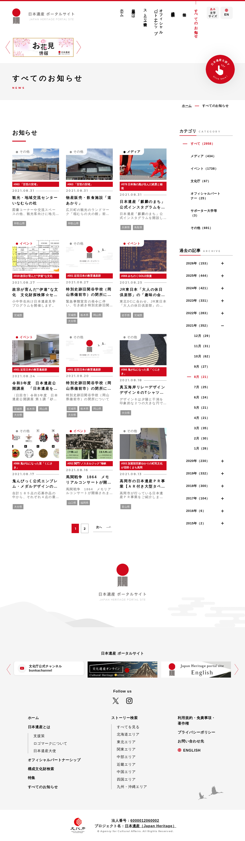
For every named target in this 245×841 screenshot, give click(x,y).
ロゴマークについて (50, 743)
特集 (184, 10)
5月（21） (202, 407)
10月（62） (203, 356)
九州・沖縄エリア (132, 787)
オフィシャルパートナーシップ (158, 20)
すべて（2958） (203, 143)
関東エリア (126, 749)
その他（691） (202, 228)
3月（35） (202, 428)
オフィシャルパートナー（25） (205, 196)
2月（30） (202, 438)
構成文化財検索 (173, 10)
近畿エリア (126, 764)
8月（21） (202, 377)
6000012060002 (144, 820)
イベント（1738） (204, 168)
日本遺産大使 (44, 751)
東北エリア (126, 742)
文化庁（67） (201, 181)
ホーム (122, 11)
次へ (99, 527)
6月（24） (202, 397)
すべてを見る (128, 727)
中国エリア (126, 772)
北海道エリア (128, 734)
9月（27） (202, 366)
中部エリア (126, 757)
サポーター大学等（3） (204, 213)
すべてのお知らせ (196, 22)
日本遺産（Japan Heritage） (150, 826)
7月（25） (202, 387)
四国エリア (126, 779)
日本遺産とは (134, 11)
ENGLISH (192, 750)
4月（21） (202, 418)
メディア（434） (203, 156)
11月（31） (203, 346)
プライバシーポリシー (197, 732)
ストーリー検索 (145, 13)
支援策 (39, 736)
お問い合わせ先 (191, 741)
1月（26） (202, 448)
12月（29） (203, 336)
